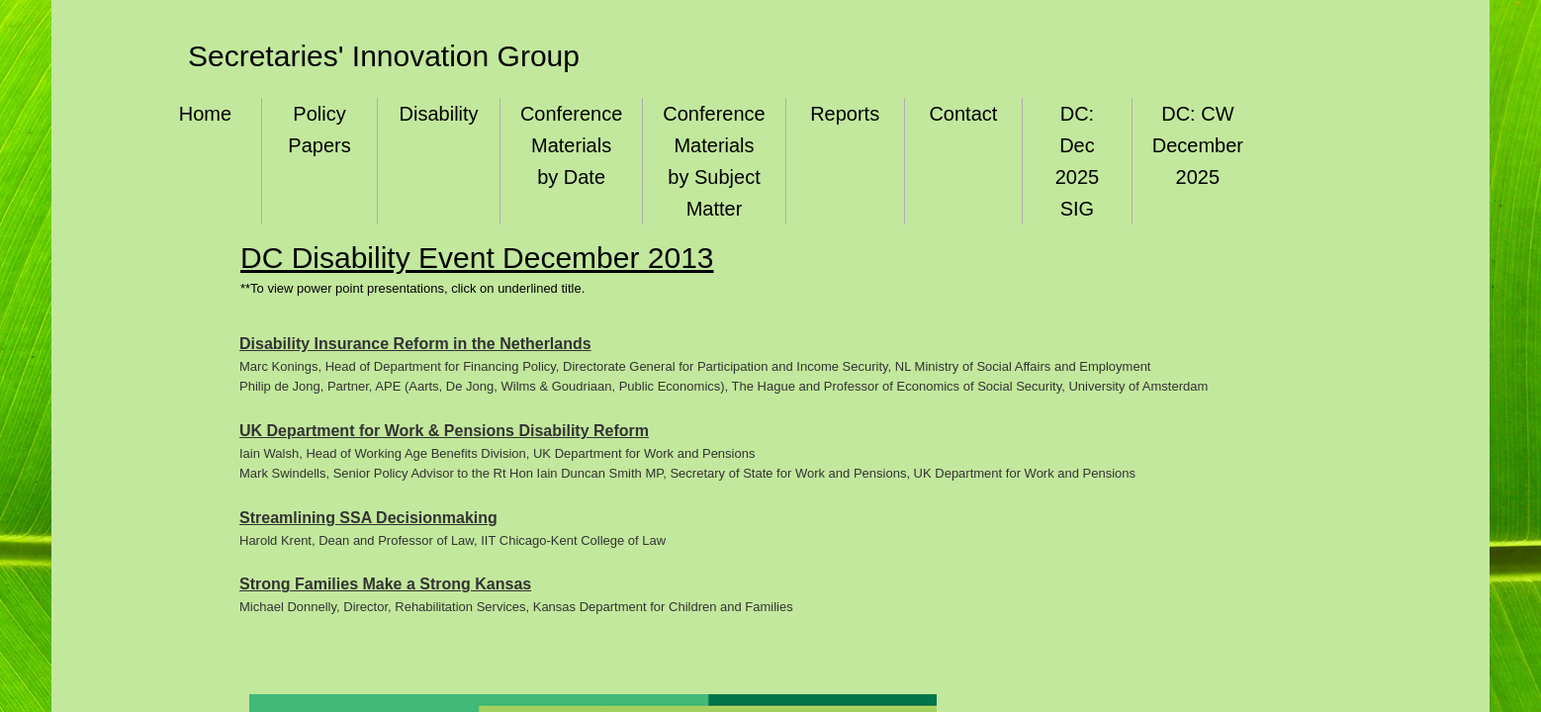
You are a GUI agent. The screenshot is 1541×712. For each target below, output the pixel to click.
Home (205, 114)
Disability (439, 114)
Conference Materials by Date (571, 145)
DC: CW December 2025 (1197, 145)
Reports (844, 114)
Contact (963, 114)
